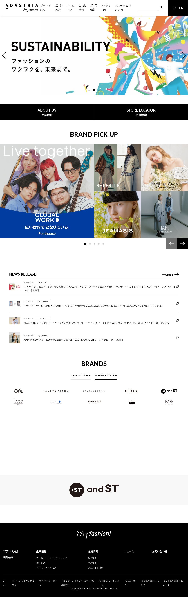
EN (181, 8)
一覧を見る (167, 292)
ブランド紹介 (45, 7)
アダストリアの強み (46, 567)
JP (174, 8)
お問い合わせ (159, 551)
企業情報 (82, 7)
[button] (4, 55)
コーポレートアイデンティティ (51, 558)
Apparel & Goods (81, 375)
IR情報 (106, 5)
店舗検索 (58, 7)
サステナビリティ (123, 7)
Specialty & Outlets (106, 375)
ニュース (70, 7)
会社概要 (40, 563)
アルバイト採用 (95, 567)
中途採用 (92, 563)
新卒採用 (92, 558)
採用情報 (93, 7)
